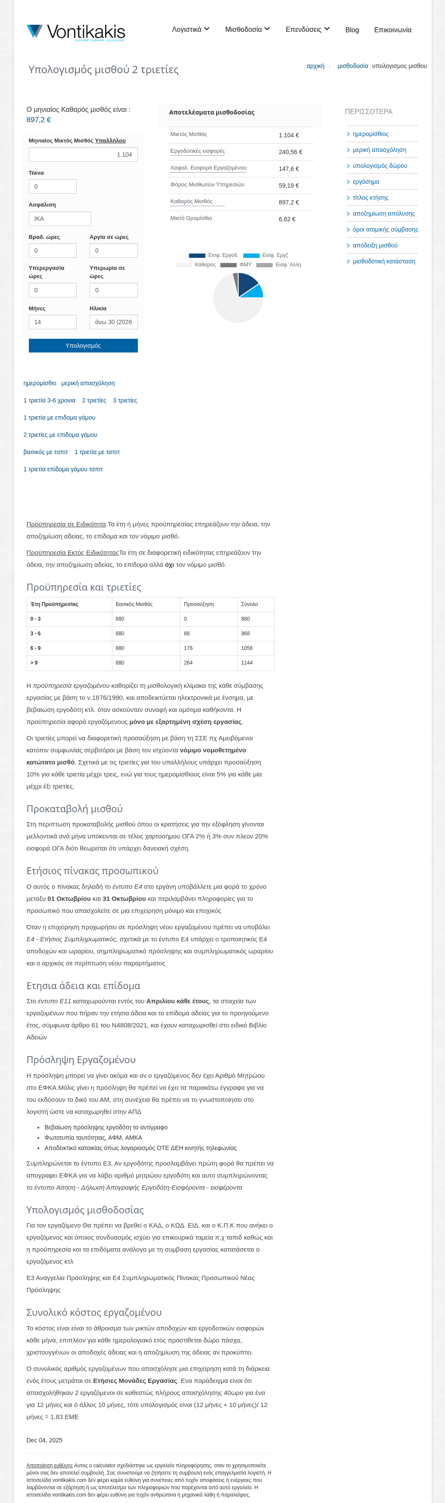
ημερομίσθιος (371, 133)
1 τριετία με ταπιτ (97, 451)
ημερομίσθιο (40, 383)
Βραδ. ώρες (44, 237)
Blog (352, 30)
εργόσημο (366, 181)
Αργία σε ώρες (109, 237)
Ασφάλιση (42, 204)
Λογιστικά (191, 29)
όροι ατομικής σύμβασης (385, 229)
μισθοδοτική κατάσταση (384, 261)
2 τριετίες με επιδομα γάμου (60, 434)
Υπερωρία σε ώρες (107, 272)
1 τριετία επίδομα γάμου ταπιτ (63, 469)
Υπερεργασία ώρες (47, 272)
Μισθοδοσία (248, 29)
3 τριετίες (125, 400)
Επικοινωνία (393, 30)
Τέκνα (36, 173)
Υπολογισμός (83, 345)
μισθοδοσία (346, 65)
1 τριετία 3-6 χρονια (50, 400)
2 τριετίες (94, 400)
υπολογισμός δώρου (380, 165)
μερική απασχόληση (88, 383)
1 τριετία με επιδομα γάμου (60, 417)
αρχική (315, 65)
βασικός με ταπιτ (46, 451)
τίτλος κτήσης (371, 197)
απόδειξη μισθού (375, 245)
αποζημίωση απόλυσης (384, 213)
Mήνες (37, 308)
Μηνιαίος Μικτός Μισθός (77, 140)
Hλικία (98, 308)
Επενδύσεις (308, 29)
